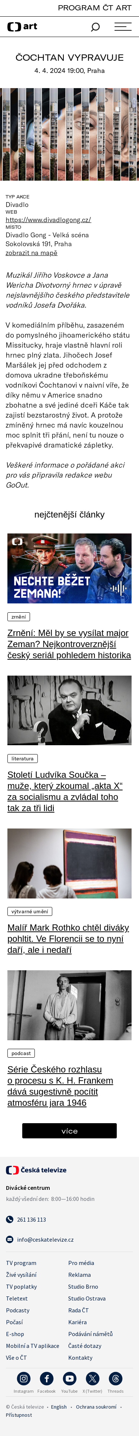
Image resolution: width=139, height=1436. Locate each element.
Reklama (79, 1274)
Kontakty (80, 1357)
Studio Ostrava (87, 1298)
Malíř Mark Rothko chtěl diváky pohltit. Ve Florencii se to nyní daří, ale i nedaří (68, 939)
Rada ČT (78, 1310)
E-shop (15, 1334)
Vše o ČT (16, 1357)
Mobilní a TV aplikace (32, 1345)
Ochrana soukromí (96, 1406)
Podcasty (17, 1310)
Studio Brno (83, 1286)
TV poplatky (21, 1286)
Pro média (81, 1262)
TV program (21, 1262)
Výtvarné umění (29, 911)
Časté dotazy (84, 1345)
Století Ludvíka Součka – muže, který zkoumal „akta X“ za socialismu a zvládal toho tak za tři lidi (65, 791)
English (59, 1406)
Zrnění (18, 616)
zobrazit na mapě (31, 252)
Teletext (17, 1298)
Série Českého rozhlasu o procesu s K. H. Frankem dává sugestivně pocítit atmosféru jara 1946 (60, 1086)
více (70, 1130)
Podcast (21, 1053)
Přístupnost (19, 1415)
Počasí (14, 1322)
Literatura (22, 758)
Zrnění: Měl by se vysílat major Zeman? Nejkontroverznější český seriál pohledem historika (69, 644)
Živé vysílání (21, 1274)
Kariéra (77, 1322)
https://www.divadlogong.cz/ (49, 219)
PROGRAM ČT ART (95, 7)
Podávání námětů (90, 1334)
